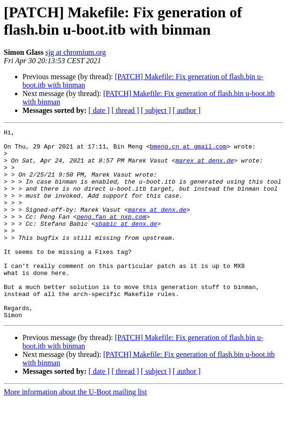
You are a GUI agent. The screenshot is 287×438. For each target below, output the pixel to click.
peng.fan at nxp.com (111, 234)
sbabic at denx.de (126, 243)
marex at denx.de (205, 167)
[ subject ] (156, 110)
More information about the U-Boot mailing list (75, 430)
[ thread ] (125, 110)
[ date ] (99, 110)
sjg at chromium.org (75, 52)
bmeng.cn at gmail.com (188, 150)
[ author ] (187, 110)
